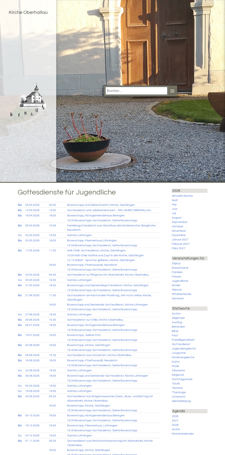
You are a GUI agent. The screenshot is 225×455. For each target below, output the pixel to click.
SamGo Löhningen (79, 235)
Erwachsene (180, 267)
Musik (175, 366)
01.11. (32, 440)
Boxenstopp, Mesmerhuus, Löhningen (92, 425)
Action (176, 313)
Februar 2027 (181, 243)
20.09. (32, 396)
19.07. (32, 335)
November (179, 230)
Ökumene (178, 370)
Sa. (20, 235)
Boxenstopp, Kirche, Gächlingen (88, 345)
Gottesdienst (181, 344)
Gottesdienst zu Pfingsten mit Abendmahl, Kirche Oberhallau (108, 274)
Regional (178, 374)
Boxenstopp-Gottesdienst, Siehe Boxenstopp (102, 220)
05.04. (32, 204)
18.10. (32, 425)
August (177, 217)
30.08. (32, 375)
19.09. (32, 391)
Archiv (176, 429)
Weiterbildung (181, 401)
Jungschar (179, 352)
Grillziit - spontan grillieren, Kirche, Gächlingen (101, 260)
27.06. (32, 314)
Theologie (179, 392)
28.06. (32, 319)
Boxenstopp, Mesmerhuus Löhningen (92, 240)
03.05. (32, 240)
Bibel (175, 331)
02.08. (32, 345)
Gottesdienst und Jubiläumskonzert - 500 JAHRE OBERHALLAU (109, 210)
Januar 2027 (180, 239)
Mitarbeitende (181, 294)
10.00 (52, 210)
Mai (174, 204)
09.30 (52, 274)
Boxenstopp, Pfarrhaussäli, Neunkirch (92, 264)
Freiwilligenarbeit (183, 339)
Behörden (178, 326)
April (175, 200)
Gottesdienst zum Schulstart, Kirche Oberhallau (99, 355)
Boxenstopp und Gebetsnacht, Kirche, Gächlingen (101, 204)
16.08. (32, 360)
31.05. (32, 285)
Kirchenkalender (183, 433)
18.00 (52, 215)
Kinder (176, 285)
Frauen (176, 276)
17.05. (32, 250)
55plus (176, 263)
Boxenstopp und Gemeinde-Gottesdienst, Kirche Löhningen (107, 304)
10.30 (52, 319)
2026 (175, 416)
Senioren (178, 298)
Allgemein (178, 317)
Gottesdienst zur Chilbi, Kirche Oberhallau (95, 319)
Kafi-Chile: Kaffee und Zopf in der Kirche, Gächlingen (105, 255)
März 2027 (178, 248)
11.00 (52, 250)
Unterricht (179, 396)
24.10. (32, 435)
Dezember (179, 235)
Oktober (177, 226)
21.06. (32, 295)
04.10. (32, 415)
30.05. (32, 280)
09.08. (32, 355)
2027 (175, 420)
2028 (175, 424)
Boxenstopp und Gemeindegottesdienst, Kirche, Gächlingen (108, 285)
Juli (174, 213)
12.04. (32, 210)
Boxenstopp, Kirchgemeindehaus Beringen (96, 215)
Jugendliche (180, 280)
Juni (174, 208)
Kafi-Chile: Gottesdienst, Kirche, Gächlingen (96, 250)
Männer (177, 289)
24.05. (32, 274)
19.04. (32, 215)
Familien (177, 272)
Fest (175, 335)
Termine (177, 387)
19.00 (52, 235)
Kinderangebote (183, 357)
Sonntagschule (182, 379)
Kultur (176, 361)
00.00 (52, 204)
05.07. (32, 325)
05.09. (32, 385)
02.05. (32, 235)
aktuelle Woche (182, 195)
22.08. (32, 370)
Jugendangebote (184, 348)
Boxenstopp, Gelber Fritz (84, 335)
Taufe (176, 383)
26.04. (32, 225)
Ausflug (177, 322)
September (179, 222)
